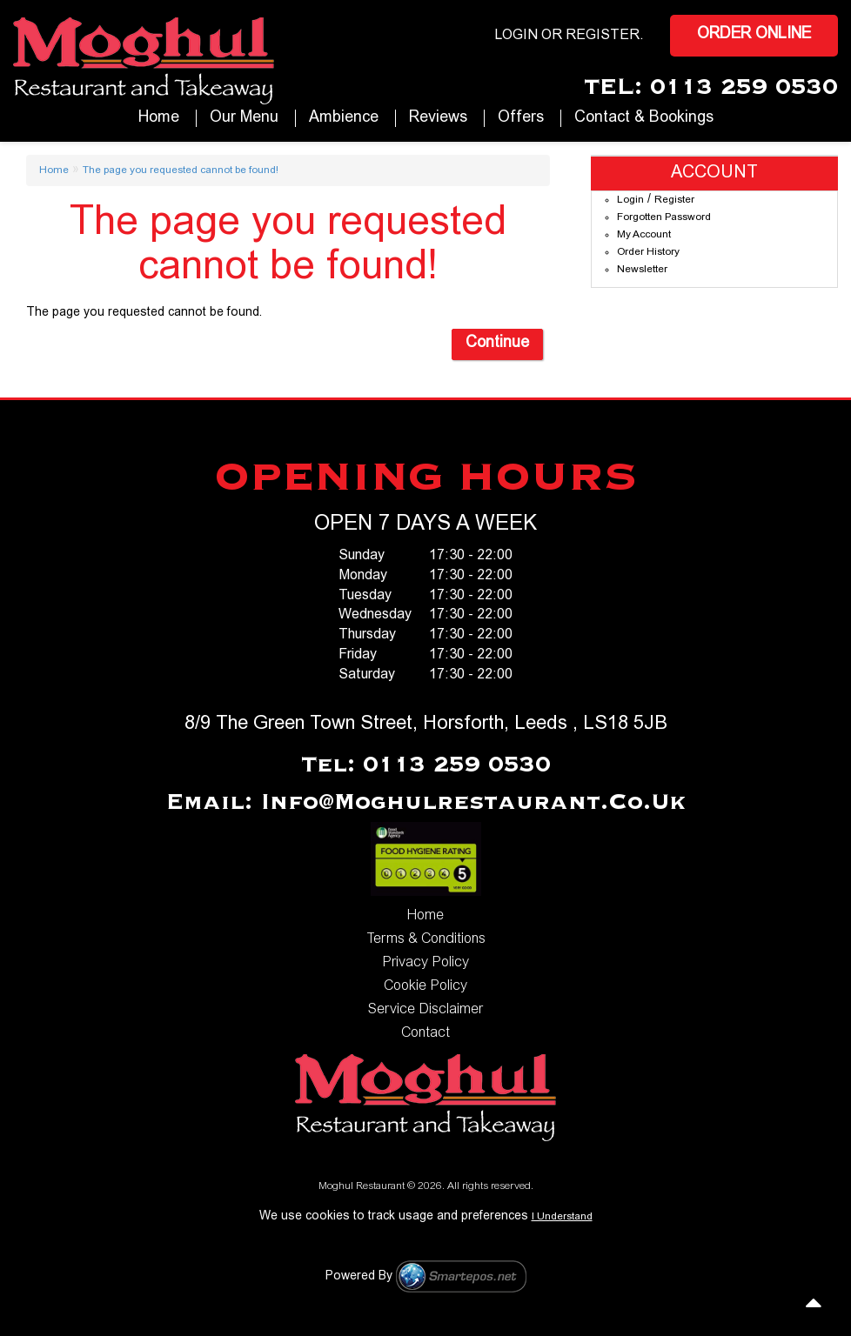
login (516, 36)
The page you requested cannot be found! (180, 170)
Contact (425, 1033)
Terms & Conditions (426, 939)
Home (158, 118)
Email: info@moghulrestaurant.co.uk (426, 803)
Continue (497, 343)
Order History (648, 252)
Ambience (344, 118)
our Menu (244, 118)
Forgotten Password (664, 217)
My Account (644, 235)
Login (630, 200)
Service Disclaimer (425, 1010)
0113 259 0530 (744, 88)
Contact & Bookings (644, 118)
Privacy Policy (425, 963)
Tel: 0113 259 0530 (426, 765)
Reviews (438, 118)
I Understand (562, 1217)
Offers (521, 118)
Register (603, 36)
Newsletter (642, 269)
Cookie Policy (425, 986)
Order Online (754, 35)
